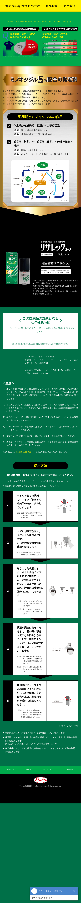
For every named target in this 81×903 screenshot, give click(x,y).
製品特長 (52, 50)
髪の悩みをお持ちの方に (22, 50)
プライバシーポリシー (48, 869)
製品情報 (28, 869)
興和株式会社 (12, 869)
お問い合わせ (69, 869)
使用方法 (69, 50)
